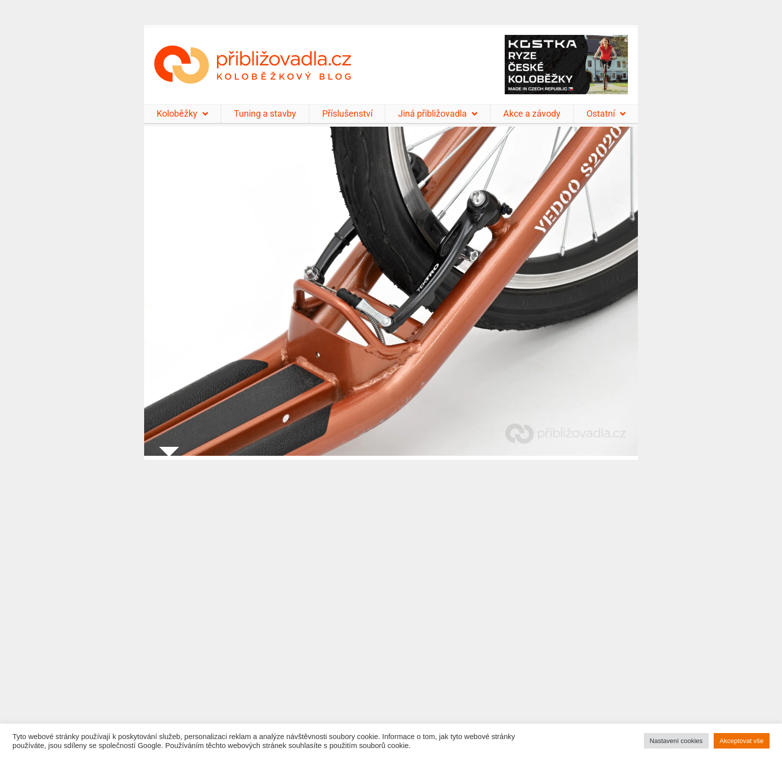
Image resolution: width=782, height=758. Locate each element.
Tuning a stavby (265, 113)
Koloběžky (182, 113)
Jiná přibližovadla (437, 113)
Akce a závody (532, 113)
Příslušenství (347, 113)
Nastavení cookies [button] (676, 741)
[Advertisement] (391, 602)
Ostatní (605, 113)
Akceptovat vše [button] (742, 741)
